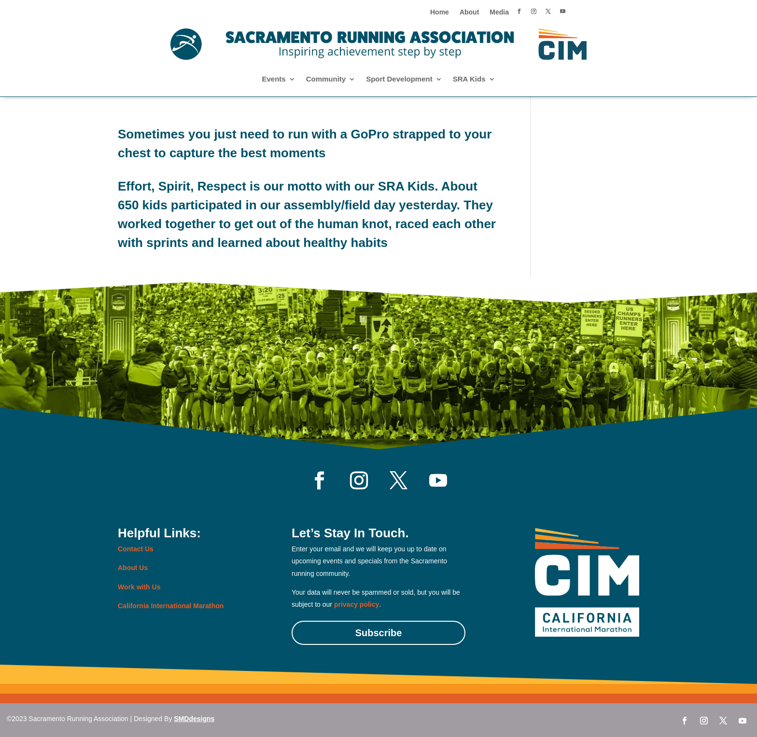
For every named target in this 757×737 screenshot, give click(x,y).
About (469, 12)
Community (326, 79)
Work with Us (139, 587)
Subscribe (378, 633)
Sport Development (399, 79)
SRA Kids (469, 79)
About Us (133, 568)
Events (273, 79)
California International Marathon (171, 606)
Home (439, 12)
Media (499, 12)
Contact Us (136, 549)
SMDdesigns (194, 719)
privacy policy (356, 604)
